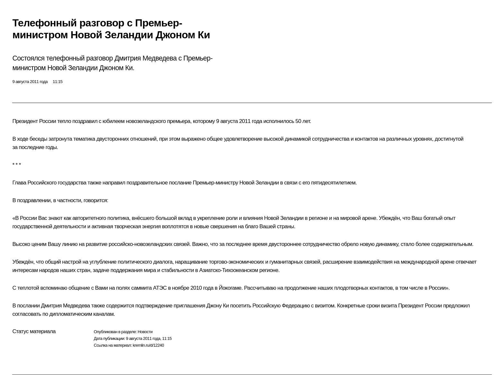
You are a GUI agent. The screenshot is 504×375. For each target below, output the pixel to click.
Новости (145, 331)
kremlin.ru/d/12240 (148, 345)
